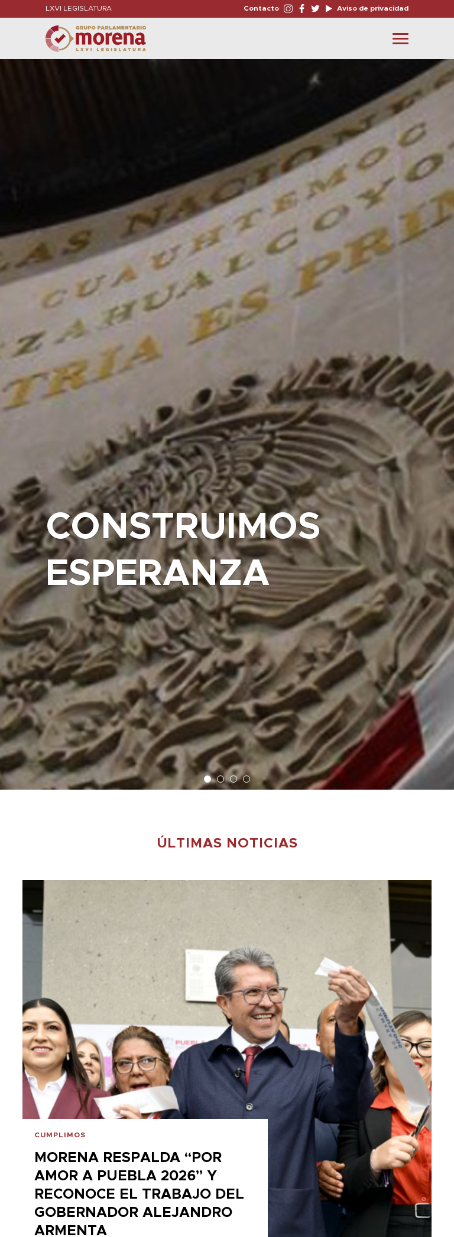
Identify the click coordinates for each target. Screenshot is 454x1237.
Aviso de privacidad (371, 8)
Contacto (261, 8)
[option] (227, 418)
